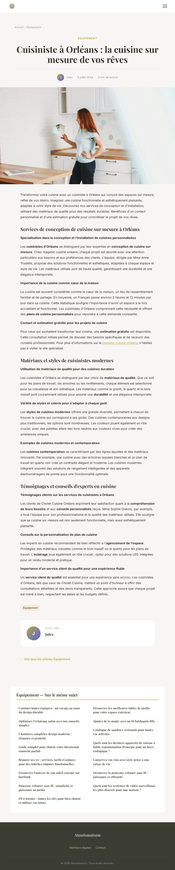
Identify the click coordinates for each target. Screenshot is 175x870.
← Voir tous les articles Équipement (45, 659)
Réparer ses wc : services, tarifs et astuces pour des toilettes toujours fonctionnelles (47, 762)
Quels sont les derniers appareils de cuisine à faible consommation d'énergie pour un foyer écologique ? (124, 747)
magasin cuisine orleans (119, 343)
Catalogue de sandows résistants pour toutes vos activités (123, 732)
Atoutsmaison (87, 835)
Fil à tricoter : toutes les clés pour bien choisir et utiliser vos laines (50, 801)
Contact (101, 847)
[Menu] (165, 6)
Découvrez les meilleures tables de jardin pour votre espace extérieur (121, 710)
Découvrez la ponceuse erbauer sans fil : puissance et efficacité (120, 775)
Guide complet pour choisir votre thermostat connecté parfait (49, 749)
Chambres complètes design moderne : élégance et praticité (45, 736)
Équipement (34, 27)
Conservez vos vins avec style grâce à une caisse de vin (121, 762)
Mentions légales (80, 847)
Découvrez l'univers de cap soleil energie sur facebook (49, 775)
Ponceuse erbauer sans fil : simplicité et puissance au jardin (46, 788)
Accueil (19, 27)
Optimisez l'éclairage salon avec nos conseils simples (49, 723)
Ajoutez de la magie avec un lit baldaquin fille (124, 721)
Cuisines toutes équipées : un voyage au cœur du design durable (49, 710)
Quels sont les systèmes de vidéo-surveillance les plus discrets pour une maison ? (124, 788)
